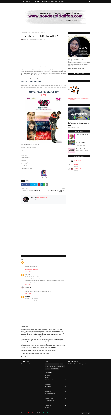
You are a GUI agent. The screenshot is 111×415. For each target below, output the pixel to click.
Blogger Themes (46, 412)
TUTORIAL (55, 407)
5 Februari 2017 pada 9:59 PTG (33, 276)
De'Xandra (55, 375)
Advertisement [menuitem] (36, 1)
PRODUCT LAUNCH (55, 380)
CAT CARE (47, 368)
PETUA (47, 366)
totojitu (76, 164)
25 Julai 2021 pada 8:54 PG (32, 298)
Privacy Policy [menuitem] (46, 1)
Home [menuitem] (22, 1)
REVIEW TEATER (55, 403)
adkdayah (27, 274)
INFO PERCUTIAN (54, 368)
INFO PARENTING (60, 366)
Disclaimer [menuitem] (54, 1)
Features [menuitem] (28, 1)
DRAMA (29, 32)
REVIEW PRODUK (55, 396)
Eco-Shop (55, 377)
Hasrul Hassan (78, 160)
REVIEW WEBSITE (55, 405)
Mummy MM (28, 262)
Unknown (27, 296)
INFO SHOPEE (52, 366)
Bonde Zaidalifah (27, 39)
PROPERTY (55, 382)
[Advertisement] (43, 53)
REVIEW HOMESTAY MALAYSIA (55, 389)
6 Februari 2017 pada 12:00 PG (33, 289)
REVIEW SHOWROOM (55, 401)
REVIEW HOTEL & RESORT (55, 394)
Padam (29, 271)
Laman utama (24, 32)
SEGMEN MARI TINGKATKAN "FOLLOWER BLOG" (82, 135)
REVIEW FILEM (55, 387)
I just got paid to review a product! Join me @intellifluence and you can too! (78, 97)
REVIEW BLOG (55, 384)
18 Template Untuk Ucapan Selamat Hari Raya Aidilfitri (82, 149)
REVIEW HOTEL (55, 391)
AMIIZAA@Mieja (78, 169)
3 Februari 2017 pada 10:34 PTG (33, 263)
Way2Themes (33, 412)
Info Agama (48, 364)
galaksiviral (28, 287)
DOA (61, 364)
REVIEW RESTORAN (55, 398)
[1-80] (43, 95)
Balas (26, 271)
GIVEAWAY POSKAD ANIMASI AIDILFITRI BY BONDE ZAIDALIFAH (82, 142)
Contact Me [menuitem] (61, 1)
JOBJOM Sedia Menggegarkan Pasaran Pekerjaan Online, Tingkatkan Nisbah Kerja (78, 123)
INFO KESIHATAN (55, 364)
